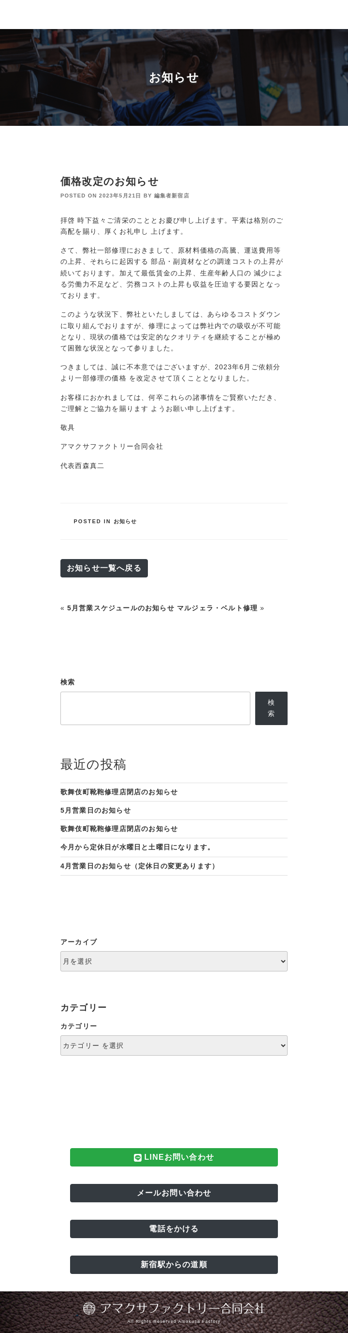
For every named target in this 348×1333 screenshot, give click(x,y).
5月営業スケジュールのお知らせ (120, 608)
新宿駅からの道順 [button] (174, 1264)
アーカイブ (78, 942)
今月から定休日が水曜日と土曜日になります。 (137, 847)
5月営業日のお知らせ (95, 810)
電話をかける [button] (174, 1229)
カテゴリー (78, 1026)
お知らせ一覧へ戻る (104, 568)
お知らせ (125, 521)
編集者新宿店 (171, 195)
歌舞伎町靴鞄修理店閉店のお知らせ (119, 792)
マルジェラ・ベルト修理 (217, 608)
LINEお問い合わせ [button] (174, 1157)
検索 (67, 682)
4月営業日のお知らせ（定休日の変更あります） (139, 866)
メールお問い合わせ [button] (174, 1193)
